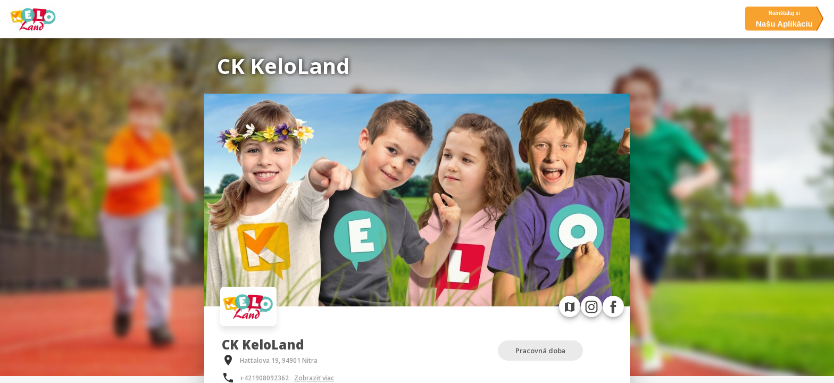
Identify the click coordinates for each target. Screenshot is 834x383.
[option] (417, 200)
